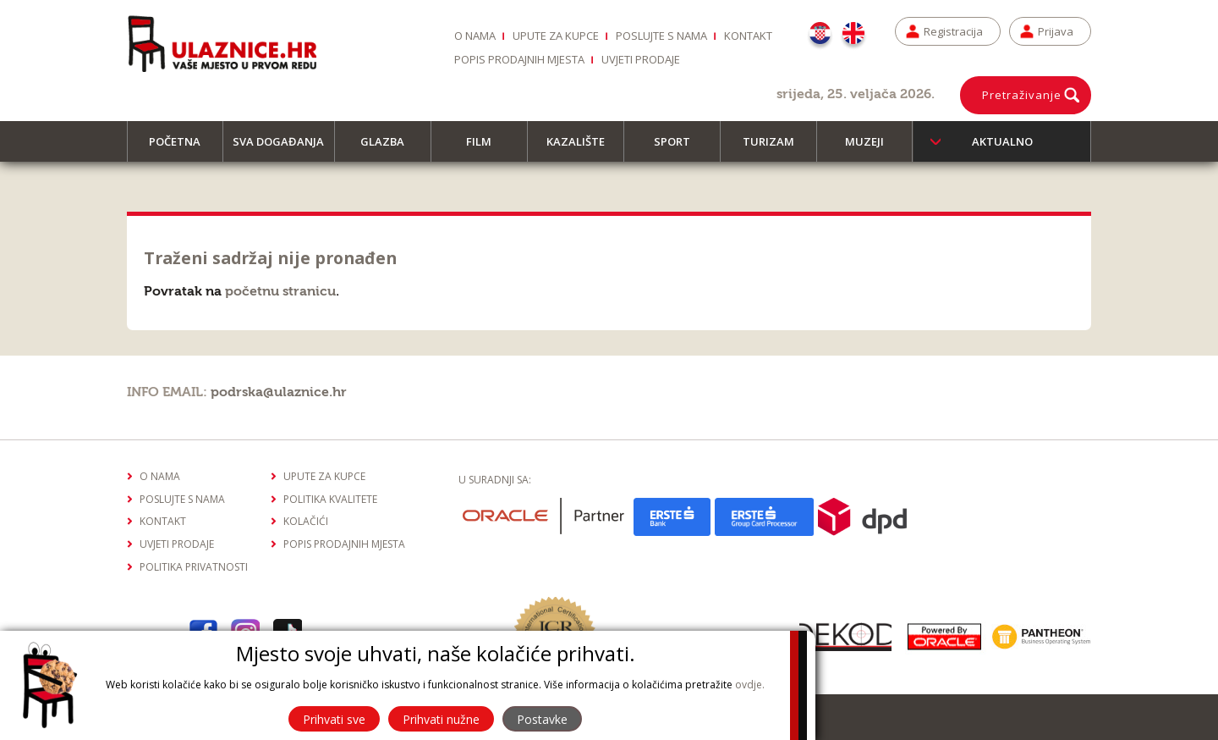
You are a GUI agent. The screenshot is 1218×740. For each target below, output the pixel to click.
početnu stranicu (280, 291)
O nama (475, 35)
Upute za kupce (556, 35)
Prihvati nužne (441, 719)
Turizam (776, 148)
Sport (679, 148)
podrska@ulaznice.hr (279, 392)
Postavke (542, 719)
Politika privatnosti (194, 567)
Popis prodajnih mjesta (519, 59)
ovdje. (750, 684)
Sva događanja (283, 148)
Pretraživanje (1022, 94)
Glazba (390, 148)
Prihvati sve (334, 719)
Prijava (1055, 31)
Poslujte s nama (661, 35)
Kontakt (748, 35)
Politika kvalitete (330, 499)
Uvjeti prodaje (640, 59)
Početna (182, 148)
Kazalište (583, 148)
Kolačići (305, 521)
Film (486, 148)
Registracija (953, 31)
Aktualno (1002, 141)
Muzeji (872, 148)
